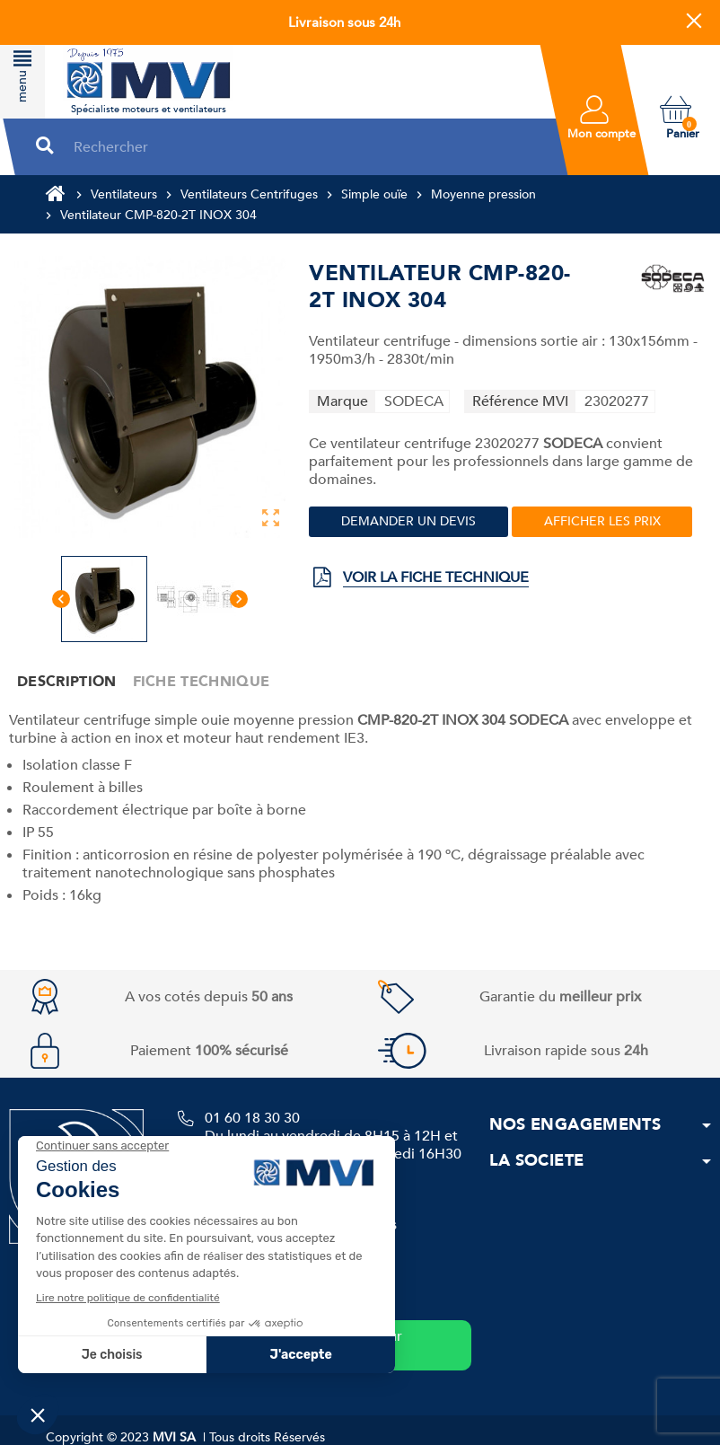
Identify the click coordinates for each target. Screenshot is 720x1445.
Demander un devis (408, 521)
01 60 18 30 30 (252, 1118)
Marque (342, 401)
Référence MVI (520, 401)
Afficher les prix (602, 521)
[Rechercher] (304, 147)
